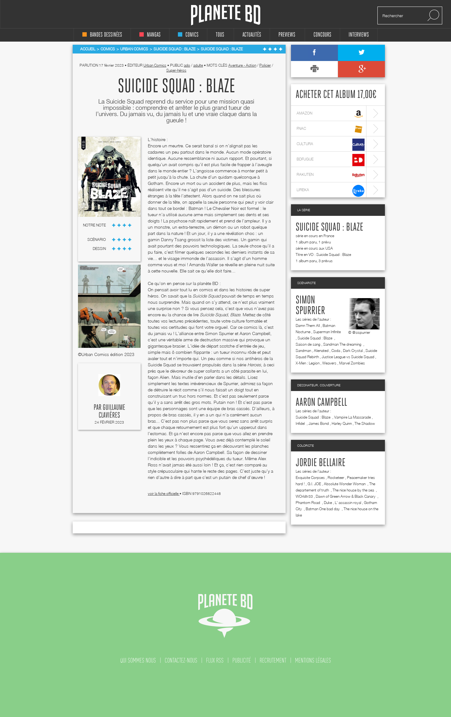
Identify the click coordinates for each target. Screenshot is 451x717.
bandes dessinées (102, 35)
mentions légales (313, 660)
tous (220, 35)
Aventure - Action (242, 65)
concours (322, 35)
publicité (241, 660)
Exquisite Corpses (310, 477)
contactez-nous (181, 660)
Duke (328, 502)
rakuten (331, 175)
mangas (150, 35)
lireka (331, 191)
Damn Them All (308, 325)
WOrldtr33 (304, 496)
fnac (331, 129)
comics (188, 35)
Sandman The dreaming (342, 344)
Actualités (251, 35)
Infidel (301, 423)
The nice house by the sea (354, 490)
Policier (265, 65)
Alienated (321, 350)
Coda (335, 350)
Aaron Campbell (321, 403)
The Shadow (365, 423)
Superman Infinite (327, 331)
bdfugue (331, 160)
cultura (331, 145)
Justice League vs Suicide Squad (348, 356)
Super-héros (176, 70)
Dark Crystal (353, 350)
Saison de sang (308, 344)
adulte (198, 65)
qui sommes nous (138, 660)
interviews (359, 35)
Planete (225, 15)
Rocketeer (336, 477)
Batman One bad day (323, 508)
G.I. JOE (314, 483)
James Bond (318, 423)
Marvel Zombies (352, 363)
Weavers (329, 363)
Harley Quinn (342, 423)
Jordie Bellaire (320, 463)
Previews (286, 35)
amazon (331, 114)
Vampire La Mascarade (352, 417)
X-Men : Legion (307, 363)
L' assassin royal (348, 502)
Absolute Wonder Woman (345, 483)
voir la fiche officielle (163, 493)
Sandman (303, 350)
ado (187, 65)
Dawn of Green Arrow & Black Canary (346, 496)
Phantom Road (308, 502)
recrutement (273, 660)
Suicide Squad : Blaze (329, 227)
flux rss (215, 660)
